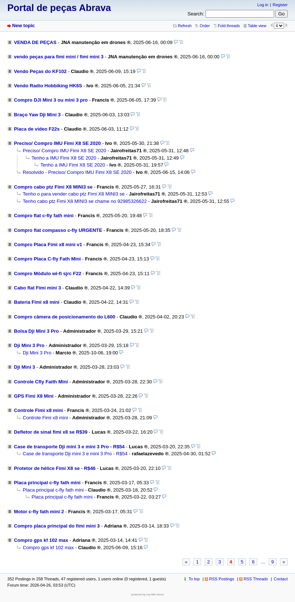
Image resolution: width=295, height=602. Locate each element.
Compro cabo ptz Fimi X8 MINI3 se (53, 187)
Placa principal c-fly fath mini (47, 482)
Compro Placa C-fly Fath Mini (47, 259)
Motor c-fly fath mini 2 (39, 511)
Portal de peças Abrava (59, 8)
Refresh (185, 25)
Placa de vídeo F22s (37, 129)
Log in (262, 5)
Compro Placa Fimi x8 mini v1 (48, 244)
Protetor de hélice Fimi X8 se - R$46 (54, 468)
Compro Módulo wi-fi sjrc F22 (47, 273)
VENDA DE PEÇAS (35, 42)
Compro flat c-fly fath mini (43, 215)
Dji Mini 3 (24, 367)
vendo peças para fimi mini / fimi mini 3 (58, 56)
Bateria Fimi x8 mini (36, 302)
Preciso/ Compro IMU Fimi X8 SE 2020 (57, 143)
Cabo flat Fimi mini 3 (37, 288)
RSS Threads (256, 579)
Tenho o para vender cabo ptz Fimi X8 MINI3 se (74, 194)
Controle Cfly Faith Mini (41, 381)
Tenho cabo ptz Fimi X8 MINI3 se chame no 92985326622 (85, 201)
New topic (23, 25)
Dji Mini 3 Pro (29, 345)
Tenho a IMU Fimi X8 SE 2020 (64, 158)
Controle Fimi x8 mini (38, 410)
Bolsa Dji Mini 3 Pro (36, 331)
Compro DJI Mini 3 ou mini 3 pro (51, 100)
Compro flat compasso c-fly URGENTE (58, 230)
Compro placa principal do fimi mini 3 (57, 526)
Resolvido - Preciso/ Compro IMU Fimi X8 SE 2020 (77, 172)
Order (205, 25)
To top (194, 579)
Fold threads (229, 25)
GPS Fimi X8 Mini (34, 396)
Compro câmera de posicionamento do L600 (64, 317)
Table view (257, 25)
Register (280, 5)
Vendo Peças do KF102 (40, 71)
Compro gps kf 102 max (41, 540)
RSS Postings (221, 579)
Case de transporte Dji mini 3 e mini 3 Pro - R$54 (69, 446)
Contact (281, 579)
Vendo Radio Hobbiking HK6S (48, 85)
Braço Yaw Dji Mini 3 (37, 114)
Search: (195, 14)
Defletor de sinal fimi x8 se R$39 (50, 432)
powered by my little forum (147, 594)
